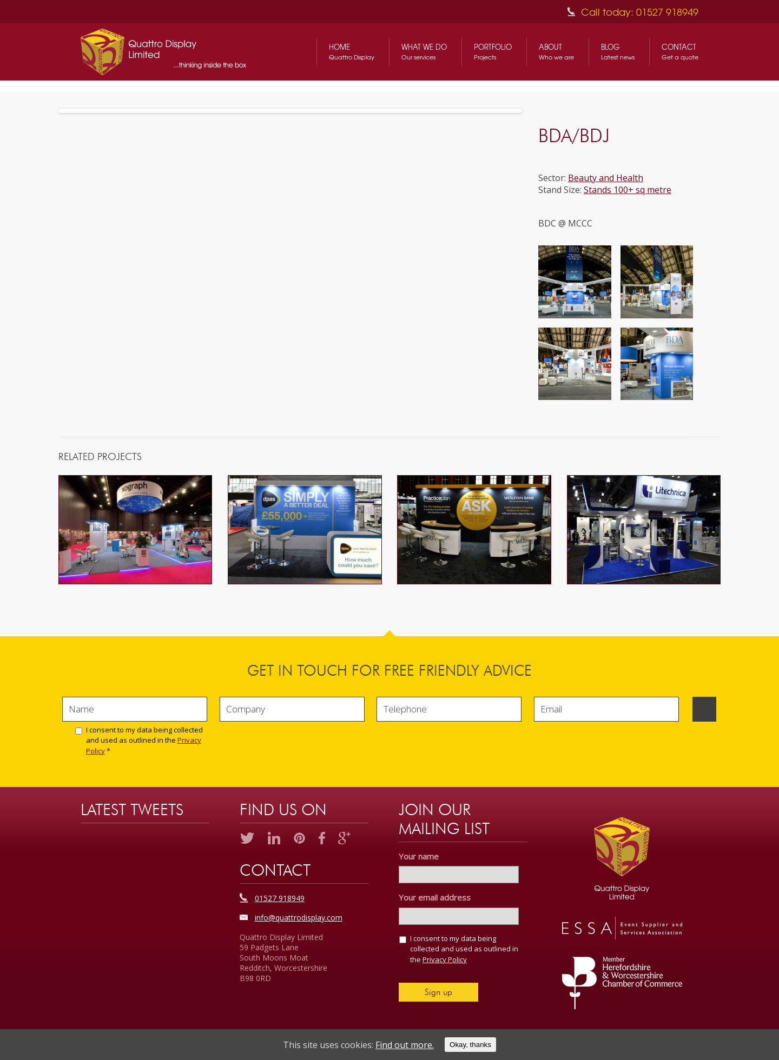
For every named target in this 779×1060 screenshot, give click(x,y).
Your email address (438, 897)
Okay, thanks (470, 1045)
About (556, 52)
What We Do (424, 52)
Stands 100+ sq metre (627, 190)
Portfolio (493, 52)
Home (351, 52)
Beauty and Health (605, 178)
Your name (419, 856)
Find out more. (404, 1045)
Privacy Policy (444, 959)
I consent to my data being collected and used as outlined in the (144, 740)
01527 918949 (280, 898)
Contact (680, 52)
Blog (618, 52)
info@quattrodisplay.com (298, 917)
